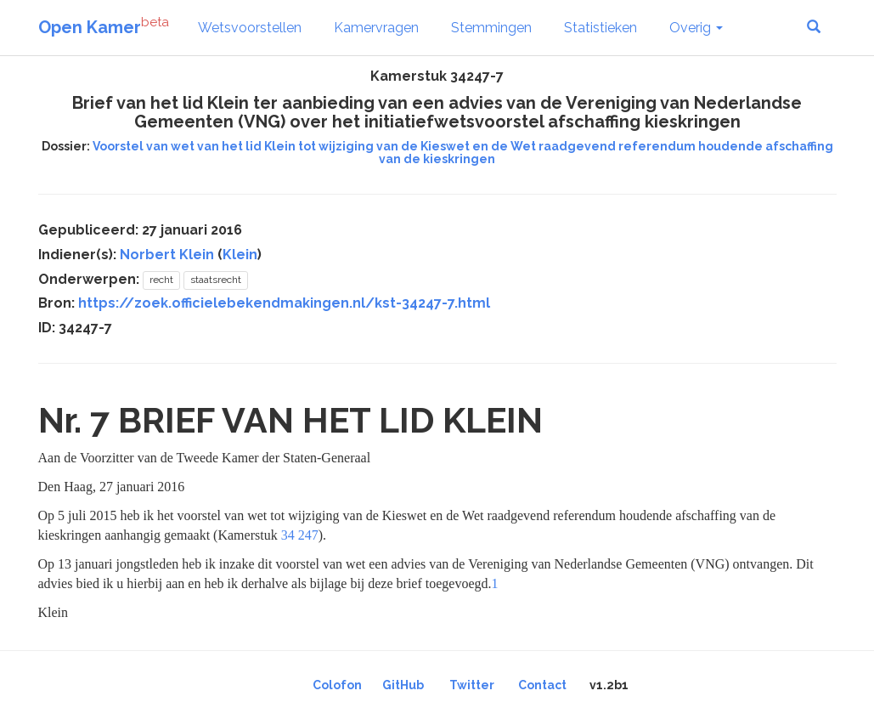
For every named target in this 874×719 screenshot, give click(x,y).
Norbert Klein (167, 254)
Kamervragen (376, 28)
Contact (542, 685)
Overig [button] (696, 28)
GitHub (403, 685)
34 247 (300, 535)
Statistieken (600, 28)
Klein (240, 254)
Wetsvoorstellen (250, 28)
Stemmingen (491, 28)
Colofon (337, 685)
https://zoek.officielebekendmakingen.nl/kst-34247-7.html (284, 303)
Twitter (471, 685)
